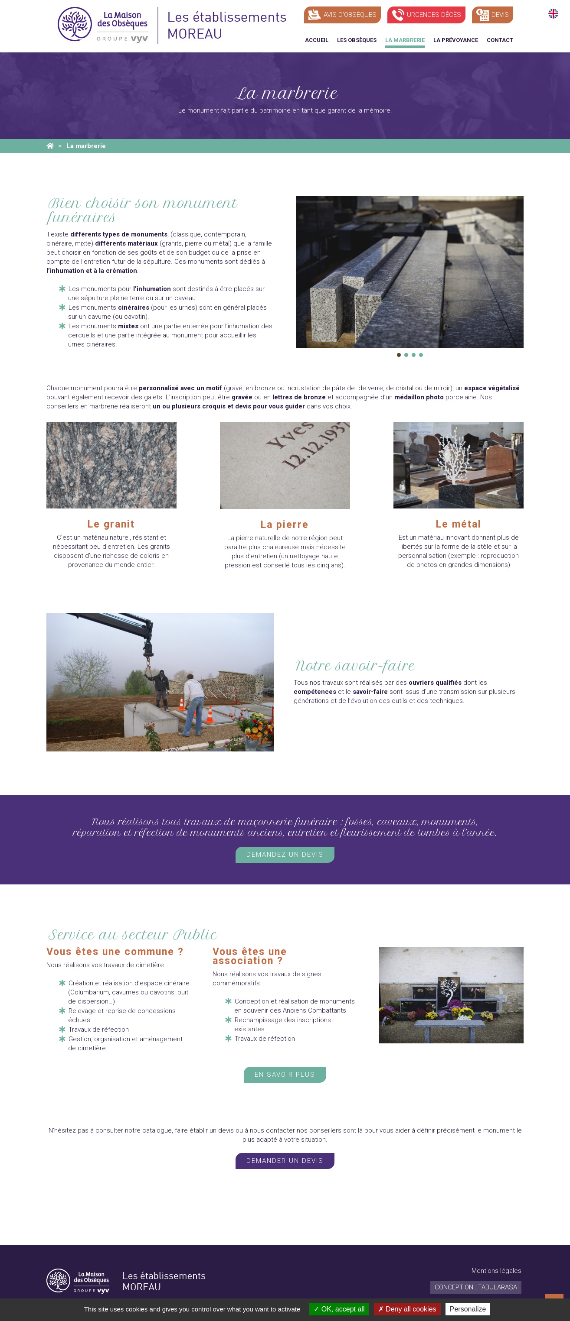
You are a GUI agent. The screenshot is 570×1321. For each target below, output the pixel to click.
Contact (500, 40)
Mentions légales (496, 1271)
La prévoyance (455, 40)
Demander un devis (285, 1161)
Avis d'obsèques (350, 15)
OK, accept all (339, 1309)
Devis (500, 15)
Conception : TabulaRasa (476, 1287)
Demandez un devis (285, 854)
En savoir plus (285, 1074)
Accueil (316, 40)
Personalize (468, 1309)
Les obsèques (357, 40)
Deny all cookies (407, 1309)
